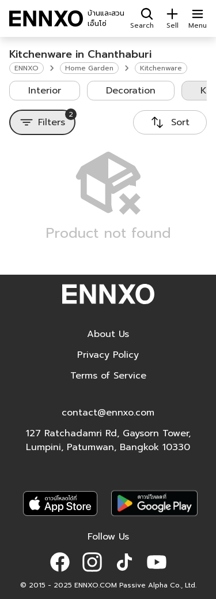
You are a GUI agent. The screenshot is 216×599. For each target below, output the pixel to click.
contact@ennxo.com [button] (108, 413)
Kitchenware (161, 68)
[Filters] (42, 122)
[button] (59, 562)
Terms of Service (108, 376)
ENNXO (26, 68)
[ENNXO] (46, 18)
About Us (108, 334)
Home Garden (89, 68)
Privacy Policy (108, 355)
